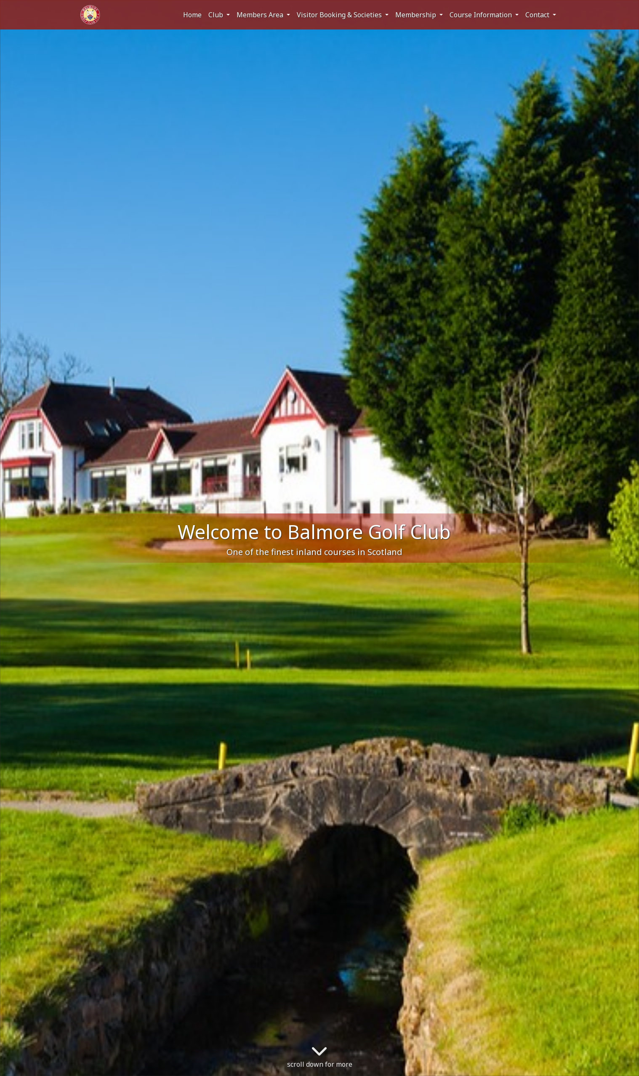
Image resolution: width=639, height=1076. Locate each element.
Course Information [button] (482, 14)
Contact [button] (538, 14)
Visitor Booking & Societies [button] (340, 14)
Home (192, 14)
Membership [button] (416, 14)
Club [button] (216, 14)
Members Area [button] (261, 14)
